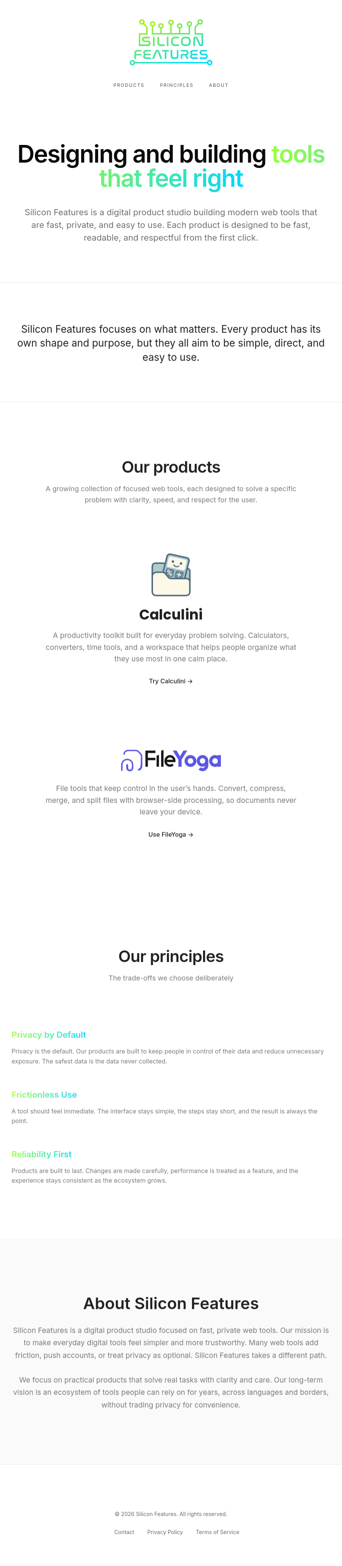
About (219, 85)
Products (129, 85)
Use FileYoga (167, 836)
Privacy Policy (165, 1532)
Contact (124, 1532)
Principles (177, 85)
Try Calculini (167, 683)
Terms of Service (217, 1532)
